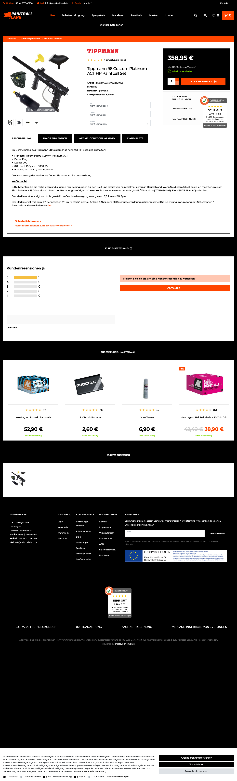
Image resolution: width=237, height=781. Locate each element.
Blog (78, 536)
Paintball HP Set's (53, 37)
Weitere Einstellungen (118, 776)
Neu (52, 15)
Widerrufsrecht (106, 532)
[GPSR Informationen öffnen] (42, 224)
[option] (33, 400)
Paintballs (136, 15)
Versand (191, 66)
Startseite (11, 37)
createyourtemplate (118, 643)
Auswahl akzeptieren (196, 771)
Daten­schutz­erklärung (95, 771)
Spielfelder (81, 547)
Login (60, 520)
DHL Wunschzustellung (60, 776)
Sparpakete (98, 15)
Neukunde (63, 526)
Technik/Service (83, 552)
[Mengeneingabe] (171, 80)
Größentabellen (83, 558)
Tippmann (103, 89)
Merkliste (62, 537)
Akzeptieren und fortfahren (196, 757)
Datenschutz (105, 537)
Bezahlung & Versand (82, 522)
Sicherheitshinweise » (26, 220)
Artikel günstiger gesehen (97, 137)
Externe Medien (33, 776)
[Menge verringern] (177, 82)
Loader (169, 15)
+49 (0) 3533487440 (28, 537)
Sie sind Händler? (107, 548)
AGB (101, 543)
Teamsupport (82, 541)
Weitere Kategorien (111, 24)
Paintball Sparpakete (30, 37)
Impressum (105, 526)
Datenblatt (135, 137)
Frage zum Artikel (55, 137)
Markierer (118, 15)
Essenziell (13, 776)
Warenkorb (63, 532)
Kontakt (224, 3)
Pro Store (104, 554)
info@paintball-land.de (56, 3)
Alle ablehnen (196, 764)
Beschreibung (21, 137)
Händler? (87, 3)
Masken (153, 15)
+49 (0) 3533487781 (27, 533)
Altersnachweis (83, 530)
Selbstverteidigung (73, 15)
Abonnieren (216, 532)
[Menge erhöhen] (177, 78)
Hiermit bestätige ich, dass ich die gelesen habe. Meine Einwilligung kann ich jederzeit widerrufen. (171, 542)
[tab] (22, 137)
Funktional (98, 776)
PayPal (82, 776)
